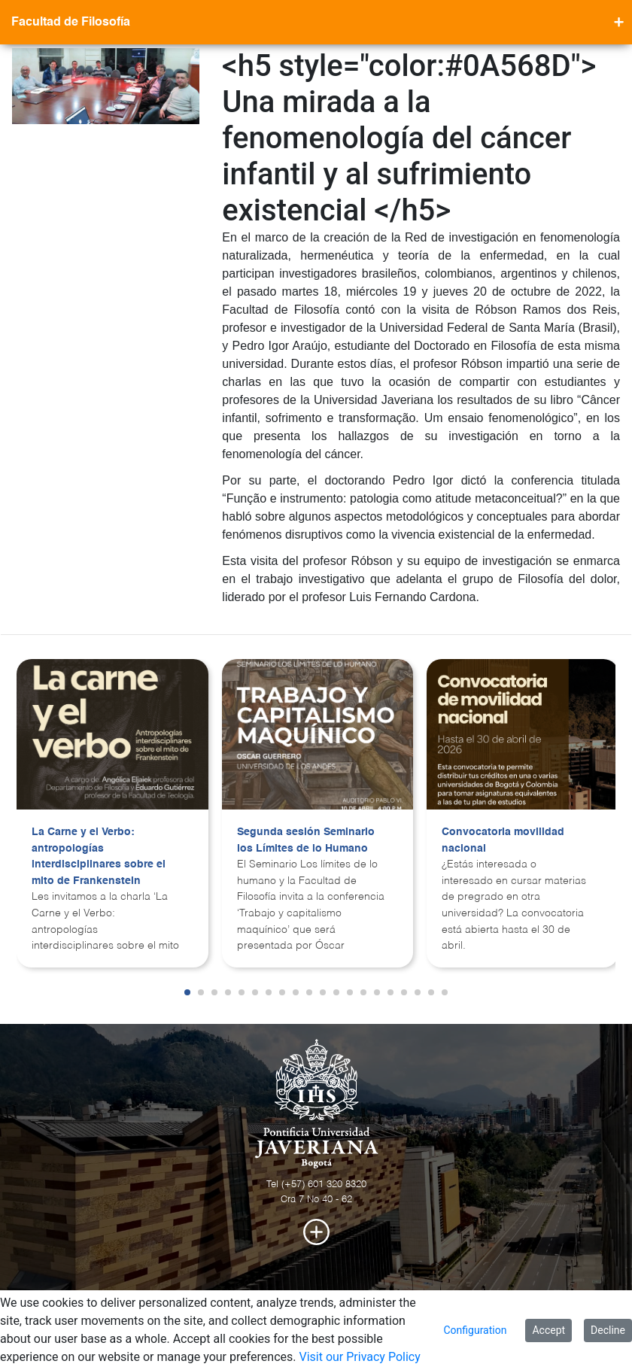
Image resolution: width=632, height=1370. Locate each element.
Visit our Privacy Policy (359, 1357)
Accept (548, 1330)
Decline (608, 1330)
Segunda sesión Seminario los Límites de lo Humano (306, 840)
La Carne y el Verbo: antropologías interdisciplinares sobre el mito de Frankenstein (99, 856)
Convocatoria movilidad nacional (503, 840)
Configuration (474, 1330)
